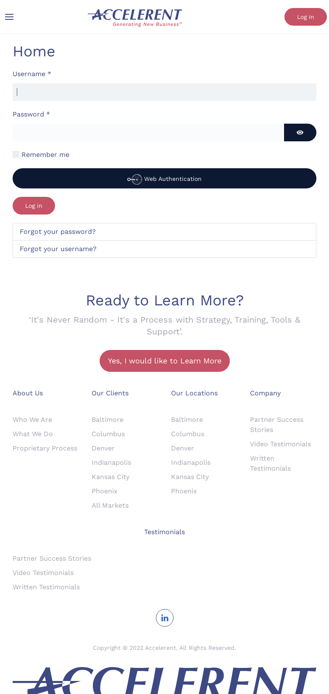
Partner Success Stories (52, 558)
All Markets (110, 505)
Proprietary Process (45, 448)
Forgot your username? (58, 249)
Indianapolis (111, 462)
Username (32, 74)
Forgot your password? (58, 232)
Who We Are (32, 420)
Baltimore (108, 420)
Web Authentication (164, 179)
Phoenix (105, 491)
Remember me (45, 155)
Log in (305, 16)
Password (31, 114)
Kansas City (110, 477)
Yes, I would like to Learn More (164, 360)
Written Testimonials (46, 587)
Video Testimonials (280, 444)
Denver (103, 448)
